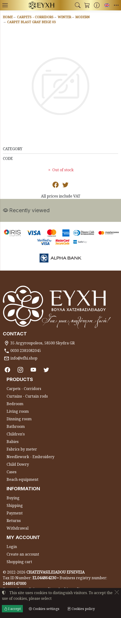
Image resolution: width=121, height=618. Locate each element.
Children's (16, 434)
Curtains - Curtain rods (27, 396)
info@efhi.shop (23, 358)
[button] (77, 5)
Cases (11, 472)
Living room (18, 411)
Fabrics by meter (22, 449)
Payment (15, 513)
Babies (13, 441)
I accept (12, 608)
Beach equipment (22, 479)
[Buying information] (97, 5)
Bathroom (16, 426)
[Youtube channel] (34, 370)
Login (12, 546)
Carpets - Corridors (35, 17)
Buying (13, 498)
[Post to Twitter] (65, 185)
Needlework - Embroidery (30, 457)
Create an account (23, 554)
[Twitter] (47, 370)
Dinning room (19, 419)
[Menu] (5, 5)
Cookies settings (44, 608)
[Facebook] (7, 370)
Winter (64, 17)
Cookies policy (81, 608)
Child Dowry (18, 464)
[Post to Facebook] (55, 185)
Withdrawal (17, 528)
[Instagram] (21, 370)
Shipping (15, 505)
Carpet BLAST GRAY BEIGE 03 (31, 22)
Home (8, 17)
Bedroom (15, 404)
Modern (82, 17)
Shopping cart (19, 562)
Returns (14, 520)
